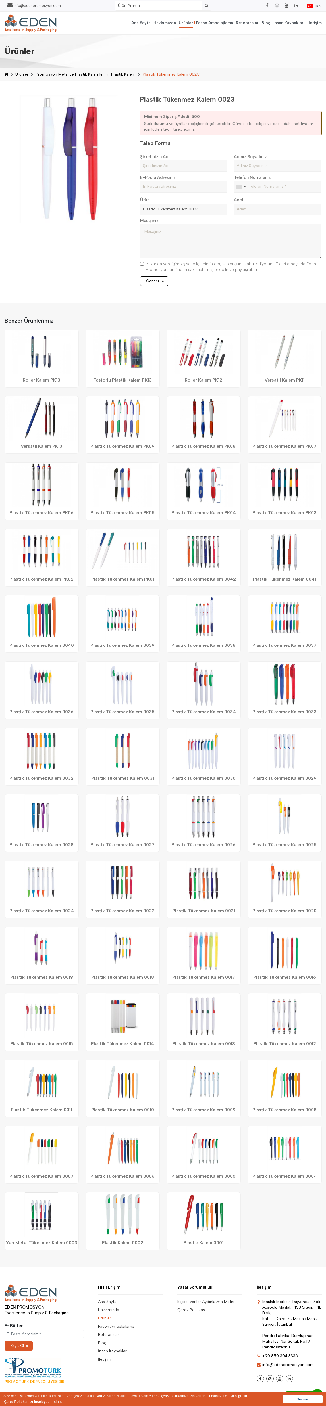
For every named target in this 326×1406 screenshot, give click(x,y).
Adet (239, 199)
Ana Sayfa (141, 22)
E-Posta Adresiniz (158, 177)
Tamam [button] (302, 1399)
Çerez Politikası (191, 1309)
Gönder (155, 281)
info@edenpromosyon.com (34, 5)
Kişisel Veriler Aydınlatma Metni (205, 1301)
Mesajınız (149, 220)
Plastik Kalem (123, 74)
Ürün (144, 199)
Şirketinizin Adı (155, 156)
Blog (266, 22)
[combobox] (240, 186)
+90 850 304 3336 (277, 1355)
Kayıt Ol (19, 1346)
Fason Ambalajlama (214, 22)
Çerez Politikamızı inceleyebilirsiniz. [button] (33, 1402)
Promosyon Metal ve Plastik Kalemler (70, 74)
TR (314, 6)
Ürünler (186, 22)
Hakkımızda (164, 22)
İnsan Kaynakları (289, 22)
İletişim (315, 22)
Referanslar (247, 22)
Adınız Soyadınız (250, 156)
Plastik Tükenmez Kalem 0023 (171, 74)
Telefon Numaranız (252, 177)
